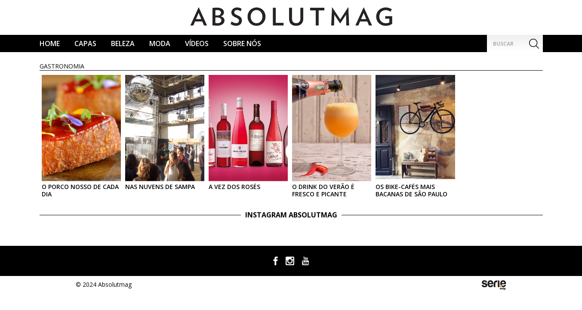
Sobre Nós (242, 43)
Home (50, 43)
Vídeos (197, 43)
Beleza (123, 43)
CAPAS (85, 43)
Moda (159, 43)
